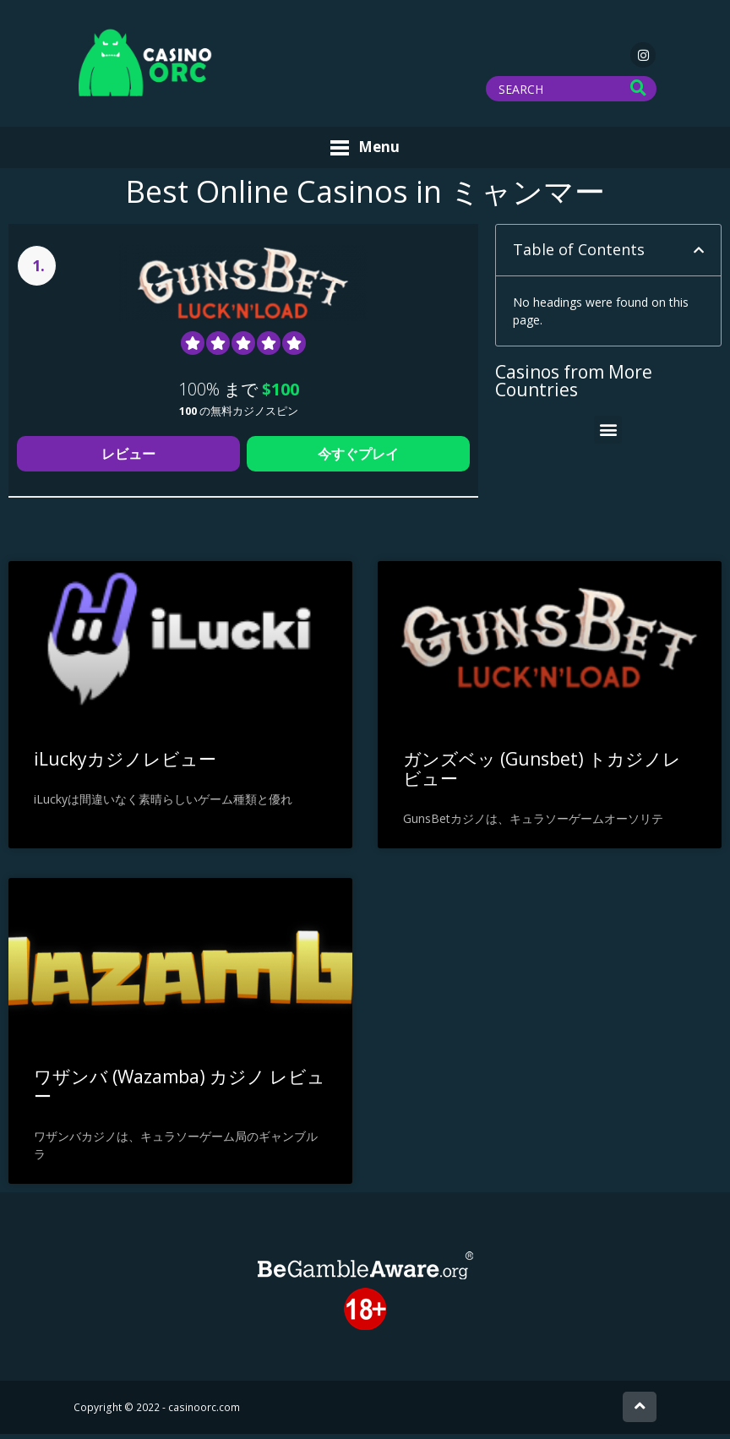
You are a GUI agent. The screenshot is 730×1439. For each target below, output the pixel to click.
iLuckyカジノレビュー (125, 764)
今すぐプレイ (358, 459)
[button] (699, 255)
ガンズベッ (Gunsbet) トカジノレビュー (542, 773)
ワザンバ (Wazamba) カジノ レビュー (179, 1090)
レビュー (128, 459)
